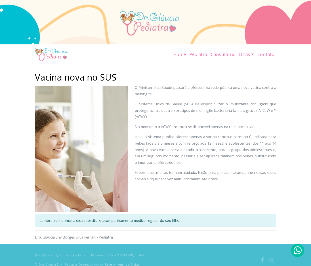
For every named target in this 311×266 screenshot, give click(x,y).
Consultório (223, 54)
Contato (265, 54)
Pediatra (198, 54)
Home (179, 54)
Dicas (244, 54)
